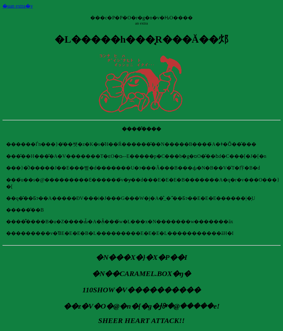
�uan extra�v (17, 6)
